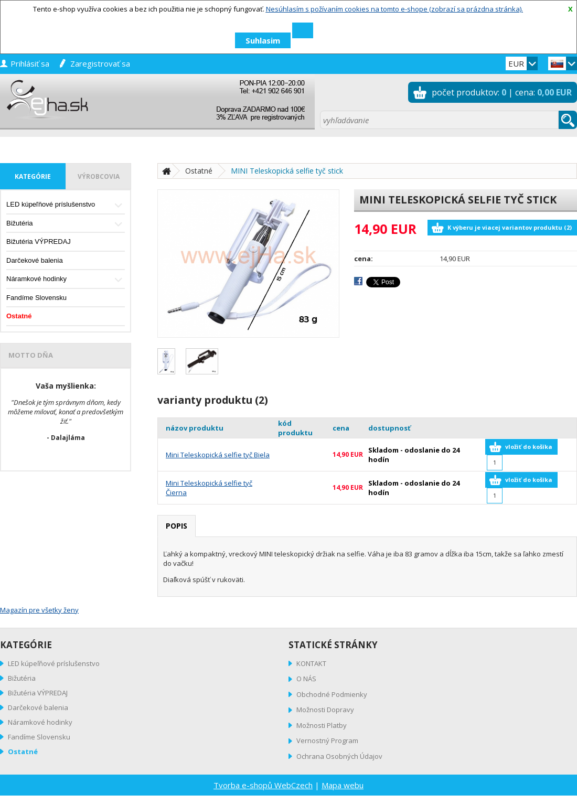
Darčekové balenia (34, 260)
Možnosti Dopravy (325, 709)
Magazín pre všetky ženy (39, 610)
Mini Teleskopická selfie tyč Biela (218, 454)
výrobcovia (99, 176)
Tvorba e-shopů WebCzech (263, 785)
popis (176, 526)
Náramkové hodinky (65, 280)
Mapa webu (343, 785)
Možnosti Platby (321, 725)
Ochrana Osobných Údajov (339, 756)
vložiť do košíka (528, 446)
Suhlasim (262, 40)
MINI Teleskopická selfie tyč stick (287, 171)
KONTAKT (311, 663)
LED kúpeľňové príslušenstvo (65, 205)
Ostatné (18, 316)
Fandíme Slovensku (36, 298)
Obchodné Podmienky (331, 694)
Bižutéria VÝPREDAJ (38, 241)
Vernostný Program (327, 740)
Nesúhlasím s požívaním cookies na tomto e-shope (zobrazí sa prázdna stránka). (394, 9)
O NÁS (306, 678)
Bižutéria (65, 224)
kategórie (33, 176)
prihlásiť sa (29, 63)
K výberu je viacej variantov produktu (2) (509, 227)
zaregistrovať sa (100, 63)
